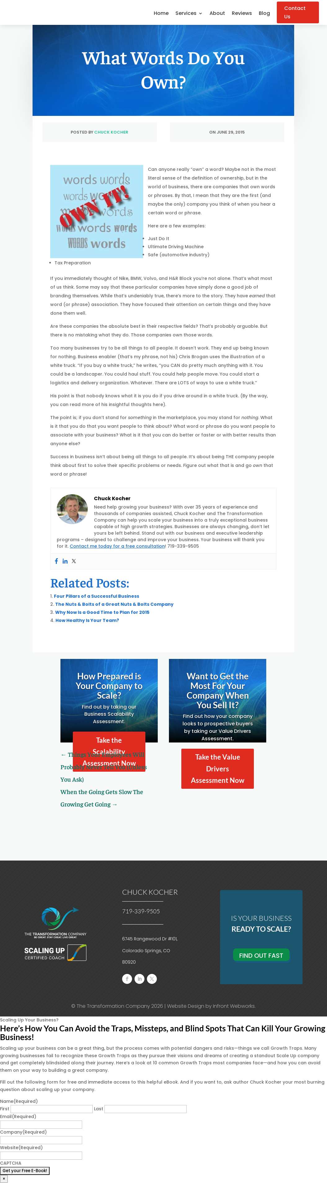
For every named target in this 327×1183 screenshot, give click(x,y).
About (217, 14)
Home (161, 14)
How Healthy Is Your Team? (87, 620)
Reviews (242, 14)
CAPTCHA (10, 1163)
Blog (264, 14)
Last (98, 1109)
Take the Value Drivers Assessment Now (217, 768)
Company (23, 1132)
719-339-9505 (141, 911)
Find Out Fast (261, 955)
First (4, 1109)
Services (186, 14)
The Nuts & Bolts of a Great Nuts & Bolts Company (114, 604)
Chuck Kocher (111, 132)
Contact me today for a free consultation (117, 546)
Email (18, 1116)
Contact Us (295, 12)
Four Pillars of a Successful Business (96, 596)
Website (21, 1147)
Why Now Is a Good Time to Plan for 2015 (102, 612)
